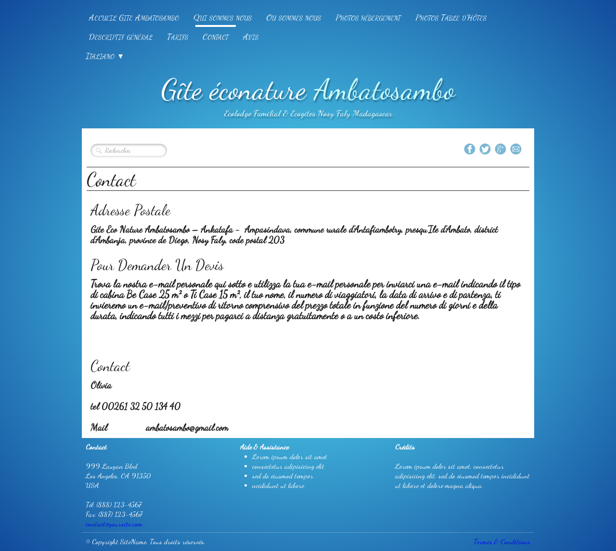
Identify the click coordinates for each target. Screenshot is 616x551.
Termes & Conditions (502, 541)
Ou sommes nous (293, 17)
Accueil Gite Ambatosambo (134, 17)
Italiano (105, 55)
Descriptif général (121, 36)
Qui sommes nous (222, 17)
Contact (216, 36)
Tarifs (177, 36)
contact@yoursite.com (114, 523)
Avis (250, 36)
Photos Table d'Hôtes (451, 17)
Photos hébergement (368, 17)
